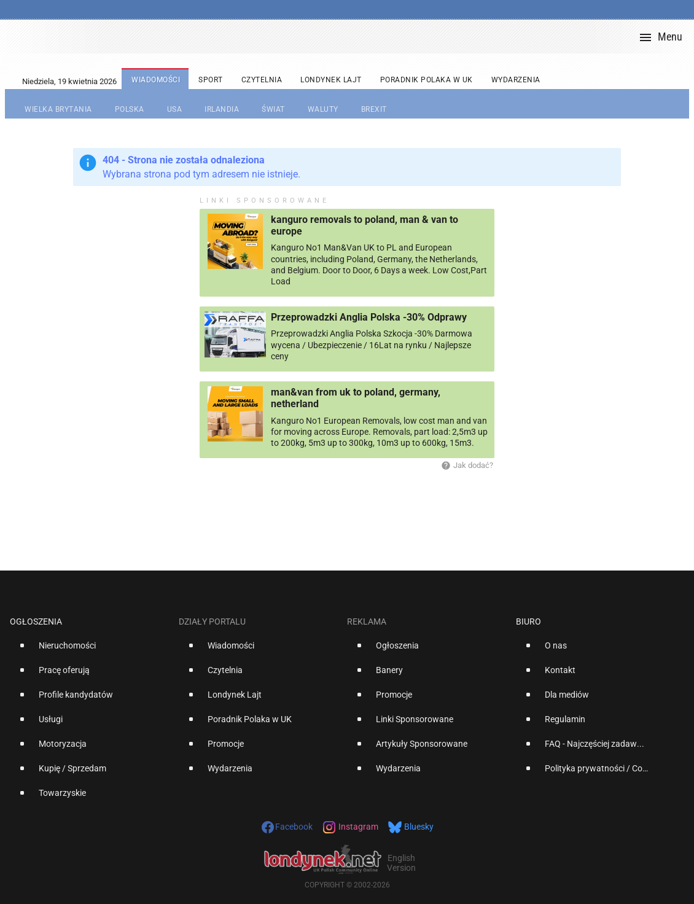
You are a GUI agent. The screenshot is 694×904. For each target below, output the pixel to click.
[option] (89, 650)
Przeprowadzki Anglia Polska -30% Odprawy (369, 317)
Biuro (528, 621)
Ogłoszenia (36, 621)
